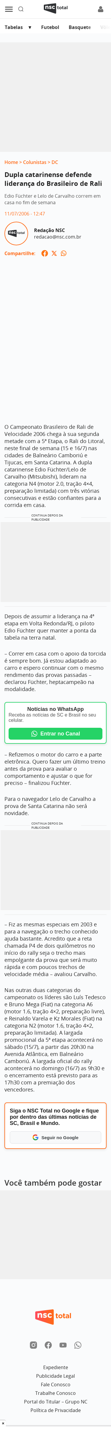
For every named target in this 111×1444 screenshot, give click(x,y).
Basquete (80, 27)
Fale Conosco (55, 1384)
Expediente (55, 1367)
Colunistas (34, 162)
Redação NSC (49, 230)
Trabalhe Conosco (55, 1393)
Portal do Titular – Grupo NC (55, 1401)
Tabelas (14, 27)
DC (55, 162)
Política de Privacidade (55, 1410)
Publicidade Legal (55, 1376)
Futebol (50, 27)
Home (11, 162)
